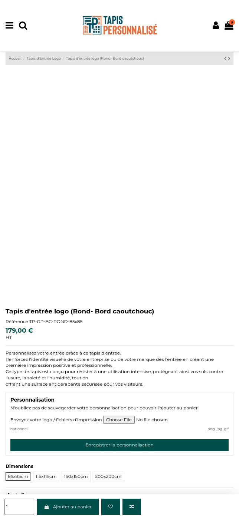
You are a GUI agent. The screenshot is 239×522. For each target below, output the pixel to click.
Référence (17, 321)
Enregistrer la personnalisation (119, 445)
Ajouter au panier (68, 506)
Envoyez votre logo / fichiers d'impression (56, 419)
